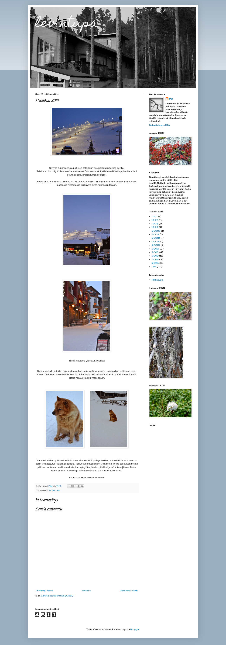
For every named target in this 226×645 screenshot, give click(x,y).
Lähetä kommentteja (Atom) (57, 595)
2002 (156, 238)
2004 (156, 241)
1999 (155, 227)
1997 (155, 220)
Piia (171, 98)
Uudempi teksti (44, 590)
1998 (155, 223)
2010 (155, 248)
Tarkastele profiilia (159, 125)
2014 (51, 490)
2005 (156, 245)
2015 (155, 263)
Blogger (134, 629)
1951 (154, 216)
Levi (58, 490)
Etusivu (86, 590)
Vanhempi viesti (129, 590)
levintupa (66, 24)
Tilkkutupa (157, 279)
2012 (155, 252)
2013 (155, 255)
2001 (155, 234)
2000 (156, 231)
